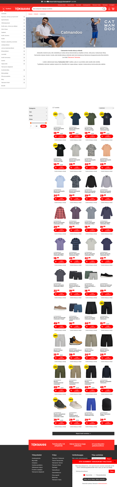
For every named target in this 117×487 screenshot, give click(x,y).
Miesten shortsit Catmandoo (104, 318)
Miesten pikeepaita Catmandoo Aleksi (59, 285)
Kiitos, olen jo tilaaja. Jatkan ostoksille (94, 479)
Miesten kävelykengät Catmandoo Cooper (106, 285)
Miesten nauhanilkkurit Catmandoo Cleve (75, 351)
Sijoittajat (54, 467)
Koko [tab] (30, 115)
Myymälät (78, 5)
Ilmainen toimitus (48, 1)
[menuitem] (13, 13)
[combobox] (69, 9)
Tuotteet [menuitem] (7, 9)
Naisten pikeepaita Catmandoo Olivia (59, 254)
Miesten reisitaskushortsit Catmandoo (58, 383)
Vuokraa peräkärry (37, 465)
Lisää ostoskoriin (59, 136)
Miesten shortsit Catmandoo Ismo (89, 414)
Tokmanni (105, 5)
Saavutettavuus (56, 472)
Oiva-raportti (55, 475)
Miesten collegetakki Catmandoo (105, 382)
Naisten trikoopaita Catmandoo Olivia (74, 223)
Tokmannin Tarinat (57, 463)
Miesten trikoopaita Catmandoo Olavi (74, 254)
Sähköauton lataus (37, 467)
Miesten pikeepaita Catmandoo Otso (90, 254)
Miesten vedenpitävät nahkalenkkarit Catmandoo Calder (59, 415)
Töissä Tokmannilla (57, 460)
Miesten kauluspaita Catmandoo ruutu (59, 223)
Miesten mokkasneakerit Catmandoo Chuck (74, 415)
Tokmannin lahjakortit (38, 472)
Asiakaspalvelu (86, 5)
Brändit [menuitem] (3, 85)
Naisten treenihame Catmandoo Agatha (90, 318)
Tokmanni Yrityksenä (58, 458)
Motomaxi (55, 477)
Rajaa (43, 126)
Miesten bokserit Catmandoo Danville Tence (74, 286)
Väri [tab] (30, 112)
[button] (109, 9)
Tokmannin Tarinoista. (74, 57)
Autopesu (34, 463)
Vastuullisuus (56, 470)
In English (111, 5)
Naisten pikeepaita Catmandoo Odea (105, 223)
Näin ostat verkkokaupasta (80, 458)
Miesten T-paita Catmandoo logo (89, 129)
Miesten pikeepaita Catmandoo (59, 129)
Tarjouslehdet (70, 5)
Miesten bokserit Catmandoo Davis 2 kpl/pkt (90, 286)
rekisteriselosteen (102, 483)
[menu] (7, 9)
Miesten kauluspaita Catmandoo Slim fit (90, 191)
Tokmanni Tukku (96, 5)
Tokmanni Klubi (61, 5)
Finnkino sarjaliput (37, 469)
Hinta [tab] (30, 119)
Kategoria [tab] (32, 108)
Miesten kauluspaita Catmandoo (74, 160)
